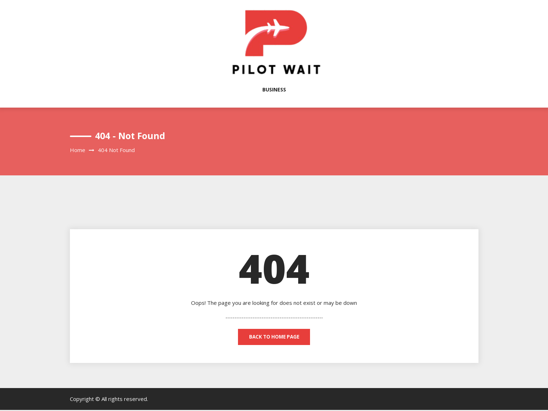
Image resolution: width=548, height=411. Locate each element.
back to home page (274, 337)
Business (274, 89)
